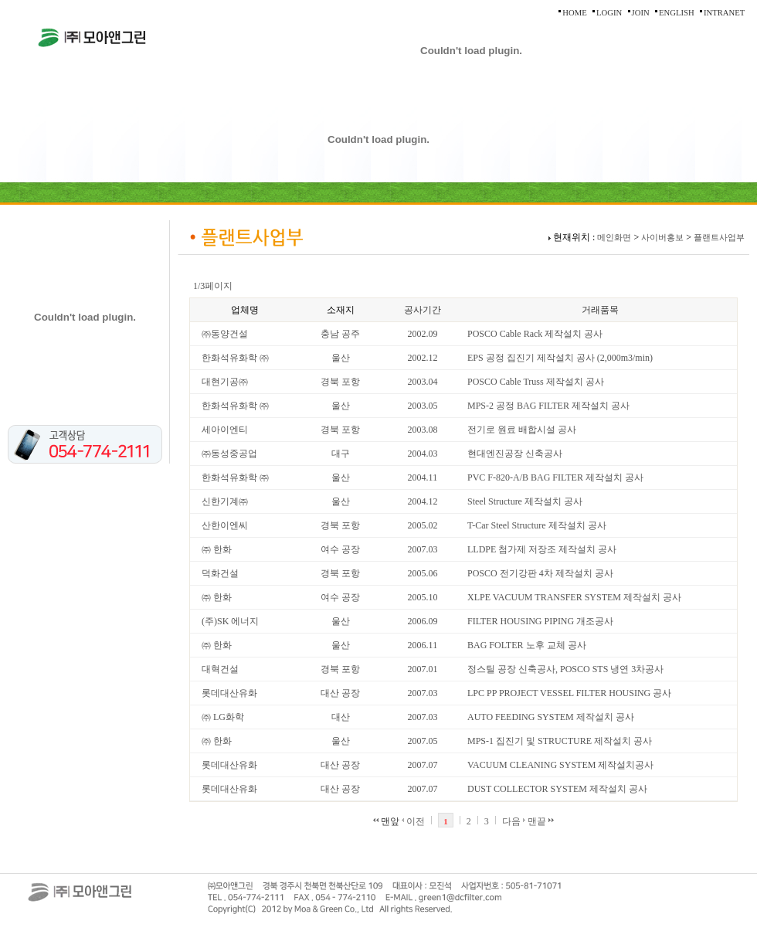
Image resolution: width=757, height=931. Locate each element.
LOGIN (609, 12)
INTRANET (724, 12)
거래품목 (600, 309)
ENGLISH (676, 12)
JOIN (641, 12)
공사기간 (422, 309)
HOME (574, 12)
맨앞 (386, 821)
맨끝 (541, 821)
